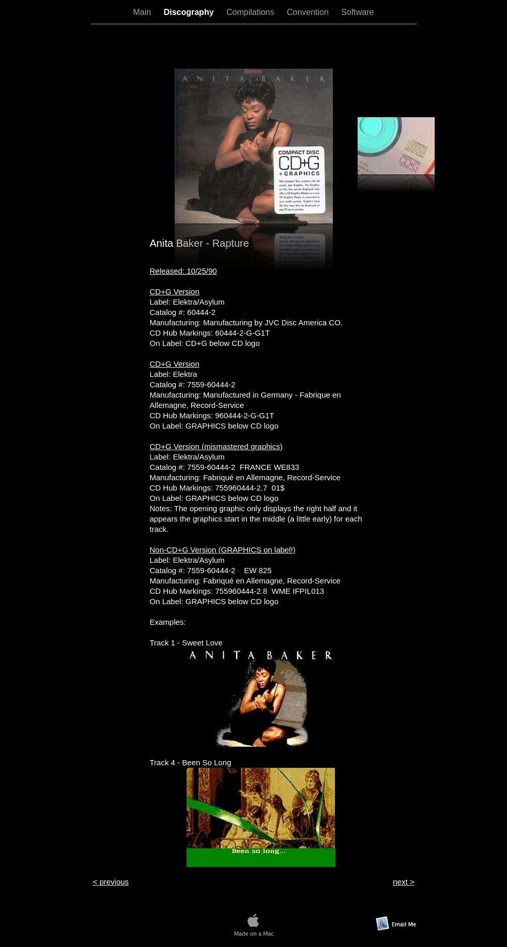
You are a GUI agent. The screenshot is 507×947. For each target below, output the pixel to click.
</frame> (254, 45)
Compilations (251, 12)
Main (143, 12)
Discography (190, 12)
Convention (309, 12)
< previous (111, 881)
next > (403, 881)
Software (357, 12)
